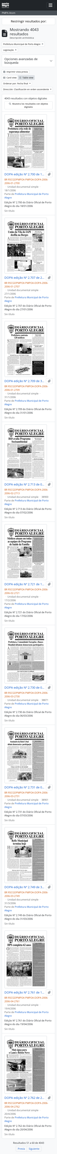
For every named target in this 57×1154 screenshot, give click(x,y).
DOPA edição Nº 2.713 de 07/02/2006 (24, 484)
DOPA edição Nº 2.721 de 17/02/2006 (24, 584)
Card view (10, 77)
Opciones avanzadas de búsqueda (21, 61)
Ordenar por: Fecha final (16, 83)
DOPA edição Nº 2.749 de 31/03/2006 (24, 887)
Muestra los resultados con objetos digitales (28, 105)
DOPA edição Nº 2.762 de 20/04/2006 (24, 1098)
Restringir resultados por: (28, 21)
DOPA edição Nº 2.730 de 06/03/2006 (24, 687)
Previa (21, 1148)
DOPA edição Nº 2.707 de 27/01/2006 (24, 277)
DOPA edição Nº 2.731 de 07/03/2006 (24, 787)
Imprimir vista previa (15, 71)
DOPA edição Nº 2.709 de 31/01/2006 (24, 381)
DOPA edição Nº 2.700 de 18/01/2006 (24, 174)
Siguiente (34, 1148)
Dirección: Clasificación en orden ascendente (26, 89)
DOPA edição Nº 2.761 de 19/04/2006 (24, 992)
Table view (26, 77)
